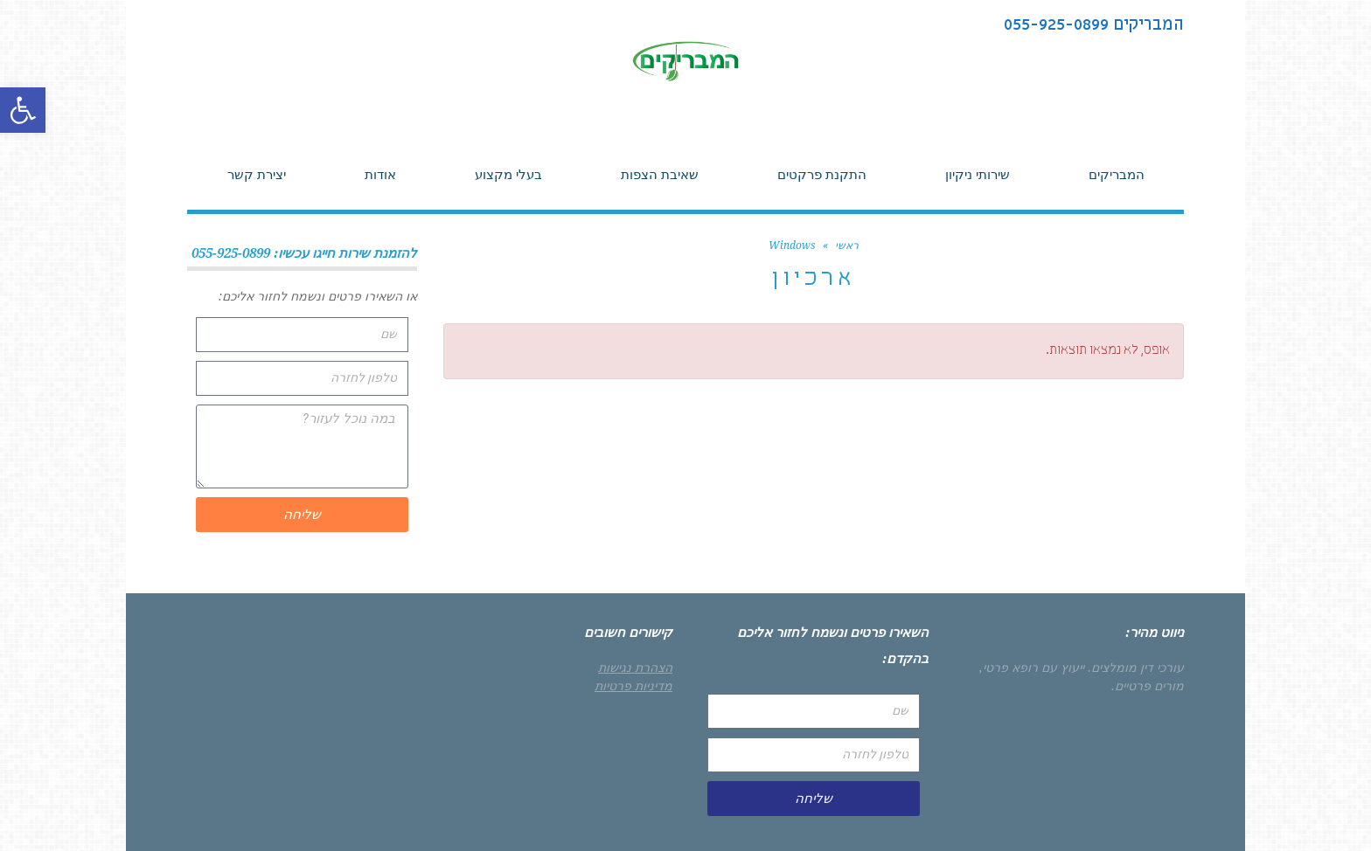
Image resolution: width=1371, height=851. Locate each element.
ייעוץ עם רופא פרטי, (1031, 668)
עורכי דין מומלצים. (1136, 668)
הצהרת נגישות (635, 668)
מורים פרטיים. (1147, 686)
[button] (22, 110)
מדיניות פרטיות (633, 686)
